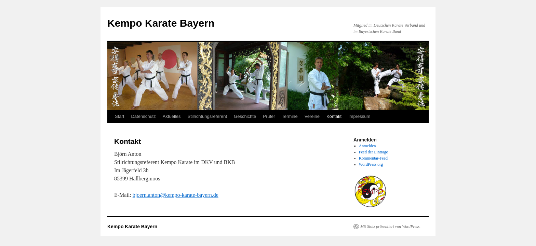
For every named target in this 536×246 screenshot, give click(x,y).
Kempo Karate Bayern (160, 23)
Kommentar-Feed (373, 158)
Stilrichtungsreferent (207, 116)
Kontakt (333, 116)
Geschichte (245, 116)
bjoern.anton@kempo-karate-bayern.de (175, 195)
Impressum (359, 116)
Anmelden (367, 146)
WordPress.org (371, 164)
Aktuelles (172, 116)
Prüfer (269, 116)
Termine (290, 116)
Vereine (312, 116)
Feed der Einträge (373, 152)
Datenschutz (143, 116)
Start (119, 116)
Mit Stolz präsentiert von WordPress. (390, 226)
